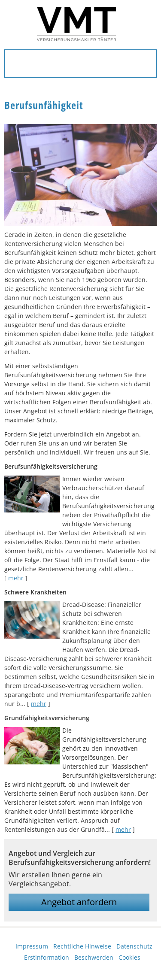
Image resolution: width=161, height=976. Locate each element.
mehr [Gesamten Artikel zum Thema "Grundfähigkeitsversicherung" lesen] (123, 829)
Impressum (31, 946)
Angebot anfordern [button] (79, 902)
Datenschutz (134, 946)
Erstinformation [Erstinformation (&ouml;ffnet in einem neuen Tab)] (46, 957)
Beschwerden (93, 957)
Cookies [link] (129, 957)
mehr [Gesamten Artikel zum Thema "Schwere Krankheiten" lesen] (38, 704)
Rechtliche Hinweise (82, 946)
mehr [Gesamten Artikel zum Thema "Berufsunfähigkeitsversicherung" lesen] (16, 578)
